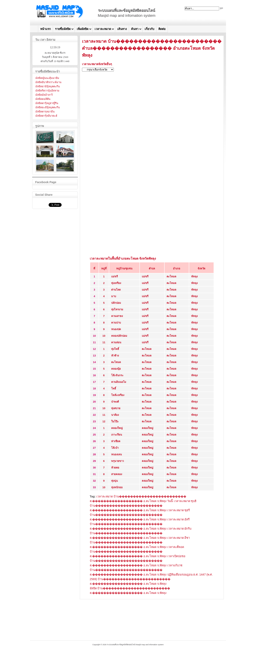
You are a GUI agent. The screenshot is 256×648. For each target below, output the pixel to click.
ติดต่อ (162, 29)
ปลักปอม (116, 302)
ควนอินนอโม (118, 381)
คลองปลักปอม (119, 335)
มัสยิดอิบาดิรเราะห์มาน (48, 82)
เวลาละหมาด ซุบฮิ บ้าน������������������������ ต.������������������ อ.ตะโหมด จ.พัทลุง (143, 505)
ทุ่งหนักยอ (117, 487)
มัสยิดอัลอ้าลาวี (44, 94)
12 (103, 421)
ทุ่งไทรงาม (117, 309)
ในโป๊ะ (115, 421)
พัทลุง (194, 276)
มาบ (113, 296)
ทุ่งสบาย (115, 408)
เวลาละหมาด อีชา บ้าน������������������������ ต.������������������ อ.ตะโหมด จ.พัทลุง (140, 542)
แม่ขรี (114, 276)
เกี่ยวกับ (149, 29)
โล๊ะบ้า (115, 447)
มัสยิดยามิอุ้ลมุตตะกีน (47, 86)
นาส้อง (115, 414)
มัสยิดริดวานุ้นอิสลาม (47, 90)
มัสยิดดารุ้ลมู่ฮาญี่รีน (46, 103)
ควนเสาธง (117, 316)
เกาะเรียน (116, 434)
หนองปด (116, 329)
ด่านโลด (116, 289)
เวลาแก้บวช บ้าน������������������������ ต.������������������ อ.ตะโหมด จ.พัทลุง (136, 570)
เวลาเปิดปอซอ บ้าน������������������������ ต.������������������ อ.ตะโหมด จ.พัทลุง (137, 561)
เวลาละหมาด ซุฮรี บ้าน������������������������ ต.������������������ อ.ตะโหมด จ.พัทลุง (140, 515)
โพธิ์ (113, 388)
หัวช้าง (115, 355)
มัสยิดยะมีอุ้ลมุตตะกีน (47, 107)
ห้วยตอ (115, 467)
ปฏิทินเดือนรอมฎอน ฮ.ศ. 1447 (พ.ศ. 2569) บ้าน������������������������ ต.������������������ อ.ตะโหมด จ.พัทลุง (151, 579)
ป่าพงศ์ (115, 401)
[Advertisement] (152, 103)
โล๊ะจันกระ (117, 375)
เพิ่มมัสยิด (82, 29)
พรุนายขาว (117, 460)
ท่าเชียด (115, 441)
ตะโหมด (171, 276)
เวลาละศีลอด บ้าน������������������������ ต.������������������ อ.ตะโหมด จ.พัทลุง (137, 551)
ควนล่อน (116, 342)
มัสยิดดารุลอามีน (45, 111)
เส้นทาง (122, 29)
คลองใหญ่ (117, 428)
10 (103, 335)
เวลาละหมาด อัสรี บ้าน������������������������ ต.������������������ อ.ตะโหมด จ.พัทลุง (140, 524)
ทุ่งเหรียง (116, 283)
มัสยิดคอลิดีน (42, 98)
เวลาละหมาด (103, 29)
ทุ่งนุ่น (114, 480)
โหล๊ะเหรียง (117, 395)
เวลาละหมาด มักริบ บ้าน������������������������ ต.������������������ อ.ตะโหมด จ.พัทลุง (141, 533)
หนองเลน (116, 454)
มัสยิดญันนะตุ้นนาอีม (47, 77)
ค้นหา (134, 29)
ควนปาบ (116, 322)
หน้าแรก (45, 29)
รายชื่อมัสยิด (63, 29)
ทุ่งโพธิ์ (115, 348)
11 (103, 342)
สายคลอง (116, 474)
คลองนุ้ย (116, 368)
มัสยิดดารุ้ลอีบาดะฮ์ (46, 115)
